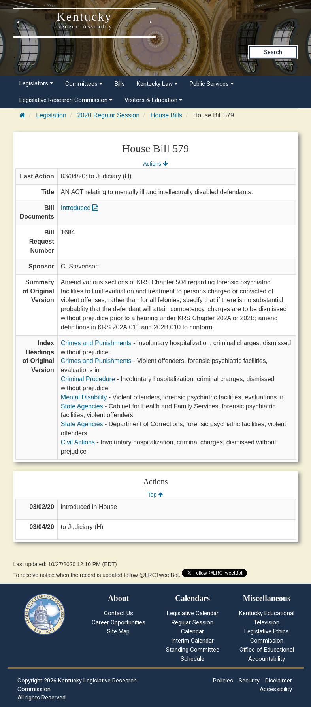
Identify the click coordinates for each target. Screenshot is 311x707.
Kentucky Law (157, 83)
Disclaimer (278, 680)
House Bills (166, 115)
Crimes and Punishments (96, 343)
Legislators (36, 83)
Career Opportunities (118, 622)
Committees (84, 83)
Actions (155, 164)
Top (155, 494)
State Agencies (82, 406)
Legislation (51, 115)
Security (249, 680)
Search (273, 52)
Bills (120, 83)
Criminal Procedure (88, 379)
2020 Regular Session (108, 115)
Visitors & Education (153, 100)
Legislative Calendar (193, 613)
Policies (223, 680)
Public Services (212, 83)
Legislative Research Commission (66, 100)
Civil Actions (78, 442)
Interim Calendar (192, 640)
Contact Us (118, 613)
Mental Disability (84, 397)
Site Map (118, 631)
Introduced (79, 207)
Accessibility (276, 689)
